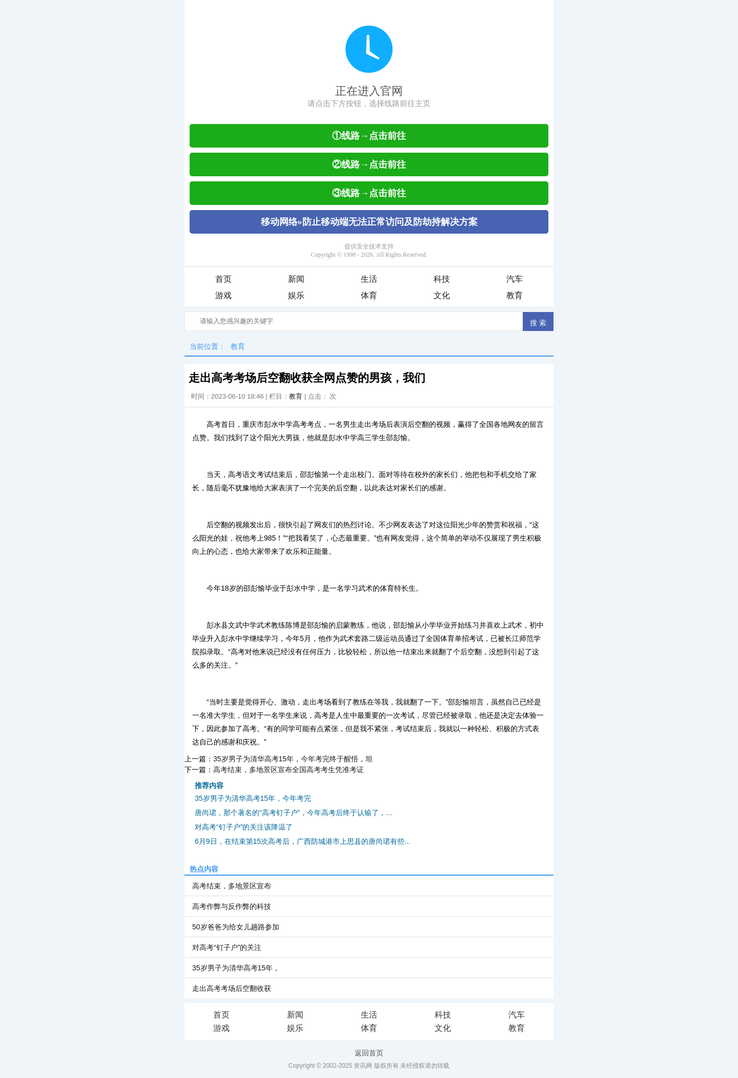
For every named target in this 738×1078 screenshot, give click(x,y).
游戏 (223, 295)
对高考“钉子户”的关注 (226, 947)
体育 (369, 295)
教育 (514, 295)
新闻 (296, 279)
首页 (223, 279)
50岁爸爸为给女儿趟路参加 (235, 927)
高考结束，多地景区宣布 (231, 886)
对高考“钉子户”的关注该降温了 (244, 827)
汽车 (514, 279)
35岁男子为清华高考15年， (236, 968)
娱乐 (296, 295)
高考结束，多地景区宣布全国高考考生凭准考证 (288, 769)
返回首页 (369, 1053)
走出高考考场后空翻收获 (231, 988)
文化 (442, 295)
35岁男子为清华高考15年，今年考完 (253, 798)
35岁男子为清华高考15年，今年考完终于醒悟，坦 (293, 759)
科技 (442, 279)
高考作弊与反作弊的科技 (231, 906)
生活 (369, 279)
